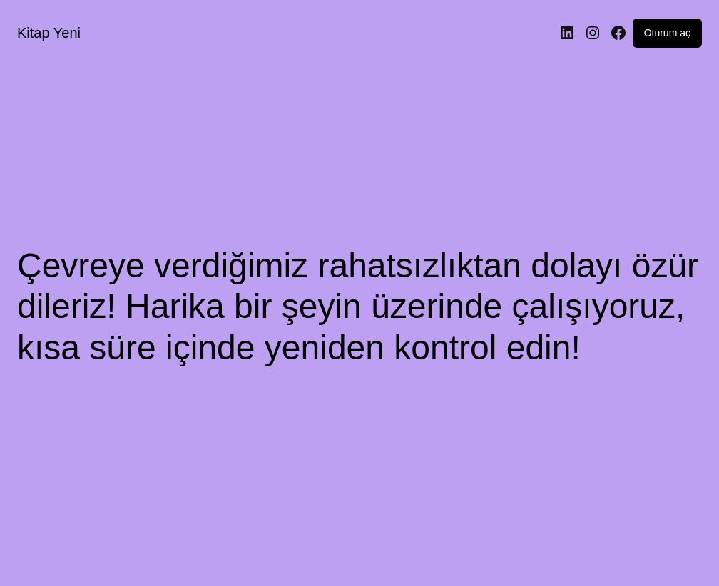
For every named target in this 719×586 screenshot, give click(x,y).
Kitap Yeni (49, 33)
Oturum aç (667, 32)
